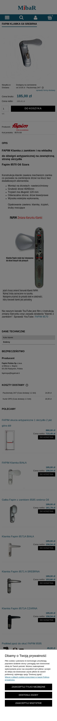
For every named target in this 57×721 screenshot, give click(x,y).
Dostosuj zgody (28, 695)
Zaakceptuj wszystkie (28, 703)
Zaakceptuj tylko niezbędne (28, 687)
